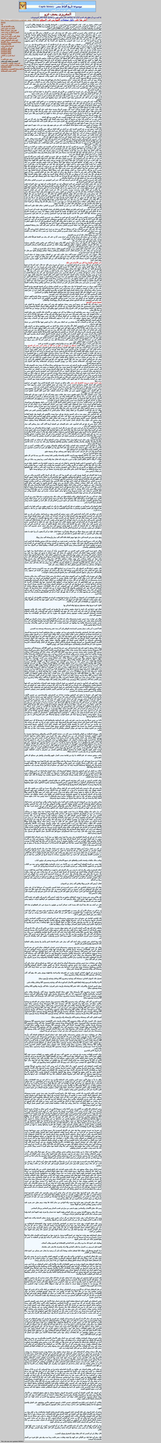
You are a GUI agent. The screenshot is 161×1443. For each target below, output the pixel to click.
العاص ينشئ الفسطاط (8, 71)
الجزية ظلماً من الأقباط (9, 38)
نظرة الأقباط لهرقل (7, 26)
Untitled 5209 (6, 67)
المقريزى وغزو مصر (8, 28)
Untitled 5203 (6, 53)
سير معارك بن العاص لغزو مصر (12, 65)
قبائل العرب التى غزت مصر (10, 36)
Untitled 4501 (6, 51)
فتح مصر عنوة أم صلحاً (9, 30)
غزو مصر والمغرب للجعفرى (10, 63)
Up (2, 24)
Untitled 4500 (6, 50)
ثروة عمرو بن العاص (8, 55)
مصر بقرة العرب (6, 59)
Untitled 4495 (6, 44)
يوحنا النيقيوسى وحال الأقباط (11, 42)
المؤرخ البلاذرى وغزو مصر (10, 32)
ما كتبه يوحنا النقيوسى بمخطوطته (12, 69)
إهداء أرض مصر (6, 34)
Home (3, 22)
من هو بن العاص (6, 48)
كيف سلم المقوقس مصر (9, 40)
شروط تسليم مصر (7, 46)
